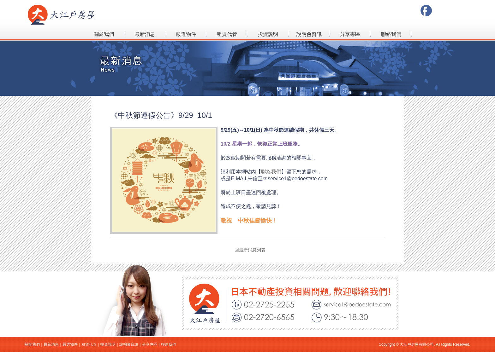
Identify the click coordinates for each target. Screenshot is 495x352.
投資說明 (268, 34)
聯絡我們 (391, 34)
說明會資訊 (309, 34)
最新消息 (145, 34)
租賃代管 (227, 34)
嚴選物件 (186, 34)
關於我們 (104, 34)
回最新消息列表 (247, 249)
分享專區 (350, 34)
